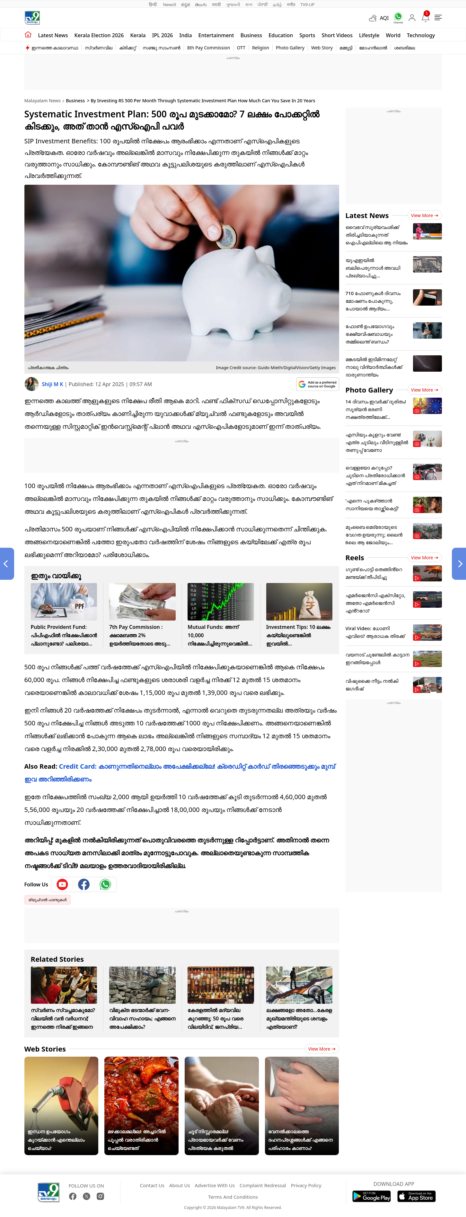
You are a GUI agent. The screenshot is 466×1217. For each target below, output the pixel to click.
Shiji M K (53, 384)
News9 (169, 4)
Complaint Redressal (263, 1185)
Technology (421, 35)
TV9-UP (307, 4)
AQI (384, 17)
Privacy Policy (306, 1185)
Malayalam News (42, 100)
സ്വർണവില (98, 48)
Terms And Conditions (233, 1197)
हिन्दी (153, 4)
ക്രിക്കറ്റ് (127, 48)
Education (280, 35)
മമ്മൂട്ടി (345, 48)
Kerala (137, 35)
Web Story (322, 48)
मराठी (216, 4)
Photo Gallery (290, 48)
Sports (307, 35)
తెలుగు (201, 4)
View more (322, 1049)
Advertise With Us (215, 1185)
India (186, 35)
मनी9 (291, 4)
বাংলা (248, 4)
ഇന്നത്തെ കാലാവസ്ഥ (54, 48)
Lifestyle (369, 35)
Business (251, 35)
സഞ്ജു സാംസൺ (161, 48)
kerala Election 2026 (99, 35)
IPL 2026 (162, 35)
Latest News (367, 215)
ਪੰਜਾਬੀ (263, 4)
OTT (241, 48)
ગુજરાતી (233, 4)
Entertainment (216, 35)
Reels (355, 557)
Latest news (53, 35)
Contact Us (152, 1185)
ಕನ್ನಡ (185, 4)
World (393, 35)
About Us (179, 1185)
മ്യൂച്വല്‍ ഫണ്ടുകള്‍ (47, 899)
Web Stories (45, 1048)
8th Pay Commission (208, 48)
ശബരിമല (404, 48)
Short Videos (336, 35)
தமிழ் (277, 4)
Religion (260, 48)
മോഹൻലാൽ (373, 48)
